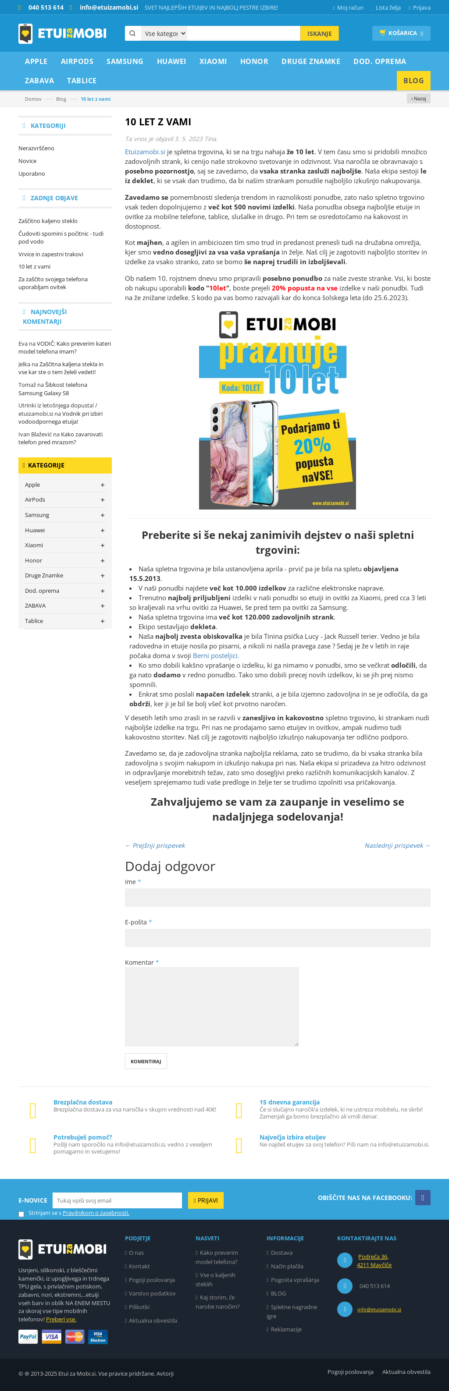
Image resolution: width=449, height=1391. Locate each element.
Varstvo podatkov (152, 1293)
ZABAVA (35, 605)
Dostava (281, 1253)
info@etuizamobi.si (379, 1309)
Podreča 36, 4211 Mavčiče (374, 1261)
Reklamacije (286, 1329)
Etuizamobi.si (145, 151)
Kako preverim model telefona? (217, 1257)
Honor (33, 560)
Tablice (34, 621)
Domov (33, 99)
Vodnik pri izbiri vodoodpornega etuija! (60, 418)
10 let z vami (34, 266)
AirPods (35, 499)
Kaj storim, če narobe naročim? (218, 1301)
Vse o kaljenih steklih (215, 1279)
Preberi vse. (61, 1319)
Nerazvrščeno (36, 148)
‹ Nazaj (418, 98)
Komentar (142, 962)
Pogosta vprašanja (295, 1280)
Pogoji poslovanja (152, 1280)
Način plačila (287, 1266)
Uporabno (31, 173)
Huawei (35, 530)
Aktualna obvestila (153, 1320)
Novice (27, 161)
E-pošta (138, 922)
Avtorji (165, 1373)
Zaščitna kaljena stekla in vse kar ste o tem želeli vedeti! (60, 368)
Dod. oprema (42, 591)
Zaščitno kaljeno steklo (48, 221)
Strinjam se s (39, 1213)
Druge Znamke (44, 575)
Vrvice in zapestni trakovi (50, 254)
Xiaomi (34, 545)
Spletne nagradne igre (292, 1311)
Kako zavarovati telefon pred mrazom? (60, 438)
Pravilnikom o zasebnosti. (96, 1213)
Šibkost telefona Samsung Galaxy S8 (52, 389)
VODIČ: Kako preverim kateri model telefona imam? (64, 348)
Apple (32, 484)
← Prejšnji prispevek (155, 845)
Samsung (37, 515)
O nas (136, 1253)
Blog (61, 99)
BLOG (278, 1293)
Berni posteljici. (216, 655)
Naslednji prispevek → (397, 845)
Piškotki (139, 1307)
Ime (133, 882)
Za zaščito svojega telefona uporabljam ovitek (53, 283)
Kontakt (139, 1266)
